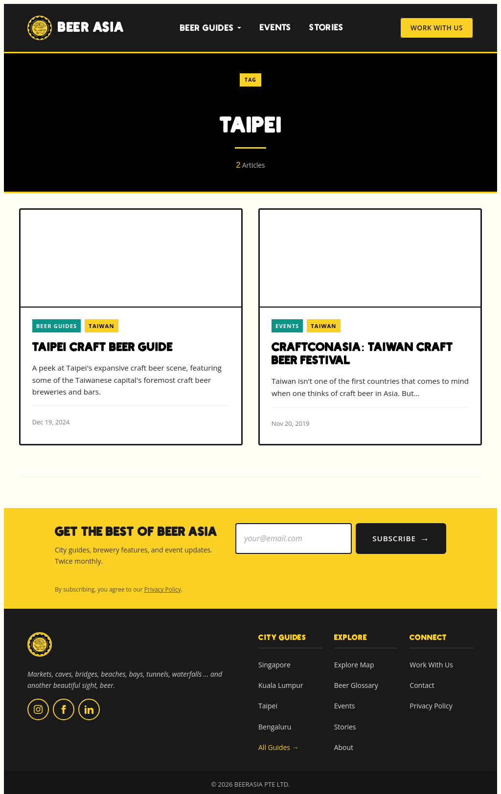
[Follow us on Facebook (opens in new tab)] (63, 702)
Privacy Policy (162, 582)
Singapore (274, 657)
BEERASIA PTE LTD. (262, 776)
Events (276, 27)
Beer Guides (211, 28)
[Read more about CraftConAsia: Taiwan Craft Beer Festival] (370, 327)
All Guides (278, 740)
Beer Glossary (356, 678)
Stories (326, 27)
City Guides (282, 630)
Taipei (267, 698)
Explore (350, 630)
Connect (428, 630)
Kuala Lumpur (280, 678)
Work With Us (436, 28)
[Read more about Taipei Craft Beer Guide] (131, 326)
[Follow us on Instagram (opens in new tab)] (38, 702)
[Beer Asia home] (39, 643)
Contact (422, 678)
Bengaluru (274, 719)
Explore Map (354, 657)
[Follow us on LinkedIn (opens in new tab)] (89, 702)
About (343, 740)
